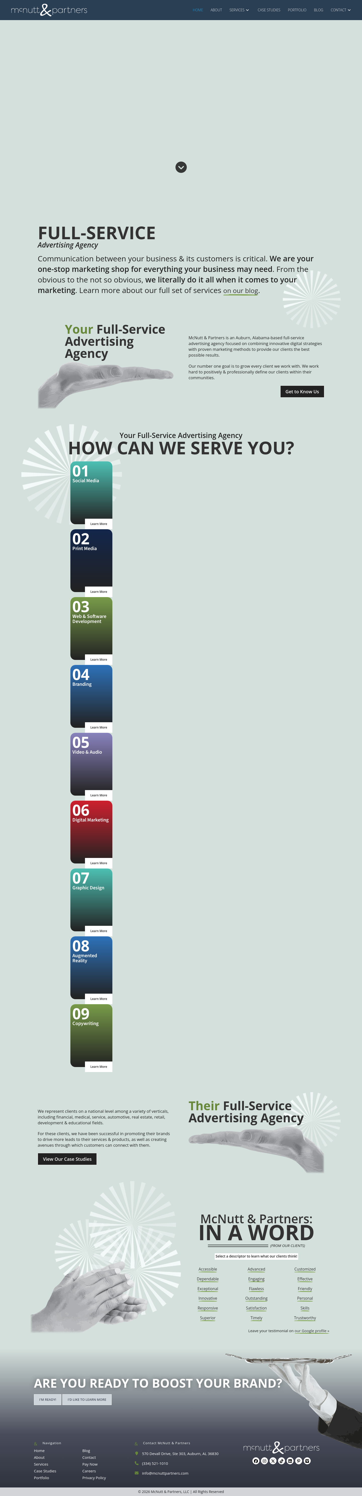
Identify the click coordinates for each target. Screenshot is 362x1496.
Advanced (256, 1269)
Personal (305, 1298)
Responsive (208, 1308)
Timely (256, 1318)
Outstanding (256, 1298)
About (39, 1457)
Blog (86, 1450)
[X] (273, 1460)
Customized (305, 1269)
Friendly (305, 1288)
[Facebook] (255, 1460)
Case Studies (45, 1470)
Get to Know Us (302, 392)
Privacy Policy (94, 1477)
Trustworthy (305, 1318)
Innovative (208, 1298)
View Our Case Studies (67, 1159)
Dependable (208, 1279)
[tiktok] (281, 1460)
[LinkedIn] (290, 1460)
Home (39, 1450)
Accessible (208, 1269)
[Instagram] (264, 1460)
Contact (89, 1457)
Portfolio (41, 1477)
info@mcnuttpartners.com (165, 1473)
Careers (89, 1470)
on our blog (243, 290)
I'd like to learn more (87, 1399)
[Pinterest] (298, 1460)
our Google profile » (312, 1330)
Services (41, 1464)
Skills (305, 1308)
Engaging (256, 1279)
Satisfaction (256, 1308)
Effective (305, 1279)
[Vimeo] (307, 1460)
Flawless (256, 1288)
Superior (208, 1318)
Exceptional (208, 1288)
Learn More (98, 524)
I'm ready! (47, 1399)
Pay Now (90, 1464)
